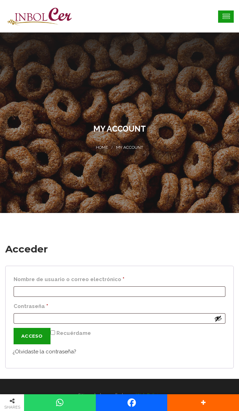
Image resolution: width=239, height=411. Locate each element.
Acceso (32, 336)
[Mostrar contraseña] (218, 318)
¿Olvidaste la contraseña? (44, 351)
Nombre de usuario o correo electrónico (84, 278)
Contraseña (46, 305)
